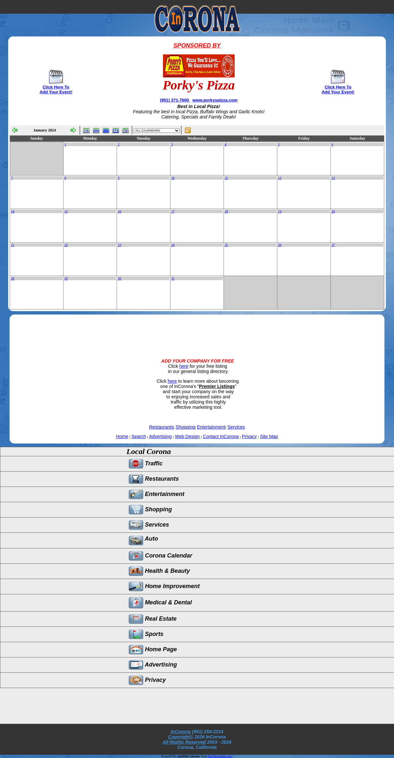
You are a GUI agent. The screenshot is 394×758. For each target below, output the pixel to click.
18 (226, 211)
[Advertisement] (197, 331)
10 (173, 178)
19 (280, 211)
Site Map (269, 436)
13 (333, 178)
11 (226, 178)
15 (66, 211)
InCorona (181, 731)
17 (173, 211)
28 (12, 278)
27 (333, 245)
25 (226, 245)
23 (119, 245)
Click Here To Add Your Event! (55, 89)
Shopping (185, 427)
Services (236, 427)
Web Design (187, 436)
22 (66, 245)
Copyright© (180, 736)
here (183, 366)
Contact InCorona (221, 436)
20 (333, 211)
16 (119, 211)
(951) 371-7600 (175, 100)
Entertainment (211, 427)
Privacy (249, 436)
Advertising (160, 436)
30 (119, 278)
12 (280, 178)
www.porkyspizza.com (214, 100)
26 (280, 245)
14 (12, 211)
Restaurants (161, 427)
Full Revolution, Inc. (220, 756)
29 (66, 278)
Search (139, 436)
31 (173, 278)
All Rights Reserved (184, 742)
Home (122, 436)
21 (12, 245)
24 (173, 245)
